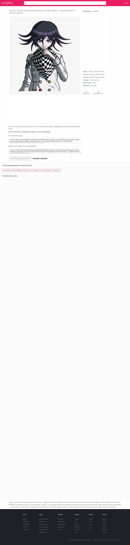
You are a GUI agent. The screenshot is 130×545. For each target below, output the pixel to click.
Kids (76, 532)
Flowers (104, 521)
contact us (57, 126)
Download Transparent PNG (20, 158)
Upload (126, 3)
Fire (90, 521)
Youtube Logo (43, 524)
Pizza (24, 519)
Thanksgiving (61, 524)
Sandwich (26, 521)
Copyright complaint (39, 158)
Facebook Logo (43, 527)
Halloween (61, 521)
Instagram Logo (43, 519)
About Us (95, 540)
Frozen (77, 519)
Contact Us (103, 540)
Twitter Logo (42, 521)
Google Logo (43, 532)
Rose (103, 524)
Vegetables (26, 524)
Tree (90, 529)
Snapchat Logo (43, 529)
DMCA (109, 540)
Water (104, 527)
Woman (77, 527)
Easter (59, 529)
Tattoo (104, 532)
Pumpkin (25, 529)
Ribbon (104, 529)
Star (90, 527)
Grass (90, 524)
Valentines (61, 527)
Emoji (104, 519)
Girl (76, 521)
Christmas (60, 519)
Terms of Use (116, 540)
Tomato (25, 527)
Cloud (90, 519)
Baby (76, 524)
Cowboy (77, 529)
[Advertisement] (44, 109)
